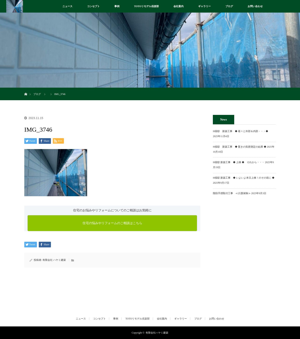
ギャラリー (204, 6)
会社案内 (178, 6)
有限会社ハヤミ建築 (157, 332)
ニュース (67, 6)
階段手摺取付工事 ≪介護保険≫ (232, 193)
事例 (116, 6)
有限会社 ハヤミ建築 (54, 259)
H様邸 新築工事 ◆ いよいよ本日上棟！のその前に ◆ (243, 177)
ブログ (229, 6)
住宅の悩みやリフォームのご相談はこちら (112, 223)
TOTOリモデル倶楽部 (146, 6)
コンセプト (93, 6)
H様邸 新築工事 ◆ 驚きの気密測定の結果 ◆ (239, 146)
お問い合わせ (255, 6)
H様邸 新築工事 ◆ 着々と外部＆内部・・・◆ (242, 131)
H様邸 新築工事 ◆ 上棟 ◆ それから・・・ (238, 162)
